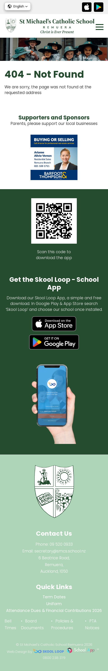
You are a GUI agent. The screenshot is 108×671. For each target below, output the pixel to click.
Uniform (54, 604)
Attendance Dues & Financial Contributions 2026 (54, 610)
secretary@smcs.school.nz (60, 551)
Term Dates (54, 597)
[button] (18, 6)
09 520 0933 (61, 544)
